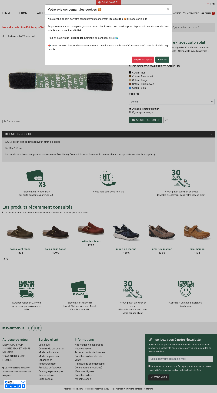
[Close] (168, 9)
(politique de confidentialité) (93, 37)
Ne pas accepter (143, 59)
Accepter (162, 59)
